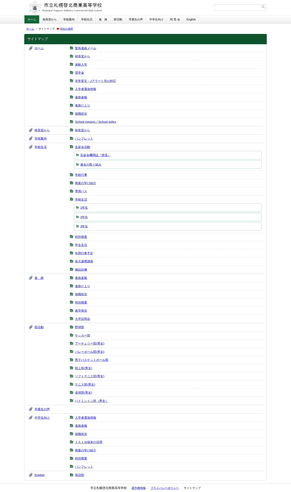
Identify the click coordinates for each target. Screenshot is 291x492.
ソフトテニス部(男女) (89, 376)
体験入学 (81, 64)
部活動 (118, 19)
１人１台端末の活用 (88, 442)
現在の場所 (66, 28)
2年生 (84, 217)
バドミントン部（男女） (91, 401)
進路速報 (81, 97)
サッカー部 (82, 335)
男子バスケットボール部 (91, 360)
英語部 (79, 475)
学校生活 (86, 19)
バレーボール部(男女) (89, 351)
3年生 (84, 226)
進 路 (103, 19)
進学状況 (81, 310)
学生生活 (81, 245)
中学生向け (156, 19)
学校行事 (81, 175)
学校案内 (69, 19)
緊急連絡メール (85, 48)
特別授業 (81, 237)
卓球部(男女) (83, 392)
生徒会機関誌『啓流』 (95, 155)
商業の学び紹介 (85, 183)
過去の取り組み (90, 164)
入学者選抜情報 (85, 89)
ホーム (32, 19)
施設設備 (81, 269)
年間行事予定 (84, 253)
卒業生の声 (136, 19)
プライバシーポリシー (165, 488)
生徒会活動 (82, 147)
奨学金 (79, 72)
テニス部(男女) (85, 384)
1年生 (84, 207)
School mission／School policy (95, 121)
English (191, 19)
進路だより (82, 105)
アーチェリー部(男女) (89, 343)
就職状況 (81, 113)
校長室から (50, 19)
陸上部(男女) (83, 368)
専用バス (81, 191)
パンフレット (84, 138)
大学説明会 (82, 319)
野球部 (79, 327)
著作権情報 (139, 488)
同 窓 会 (175, 19)
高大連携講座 (84, 261)
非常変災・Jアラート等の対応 (95, 81)
